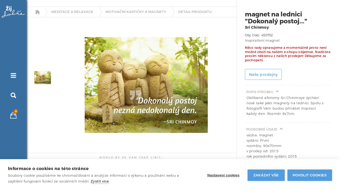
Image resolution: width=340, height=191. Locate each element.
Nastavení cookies (223, 175)
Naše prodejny (263, 74)
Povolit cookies (310, 175)
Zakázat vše (266, 175)
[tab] (41, 78)
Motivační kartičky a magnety (135, 12)
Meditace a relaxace (72, 12)
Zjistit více (100, 181)
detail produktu (195, 12)
